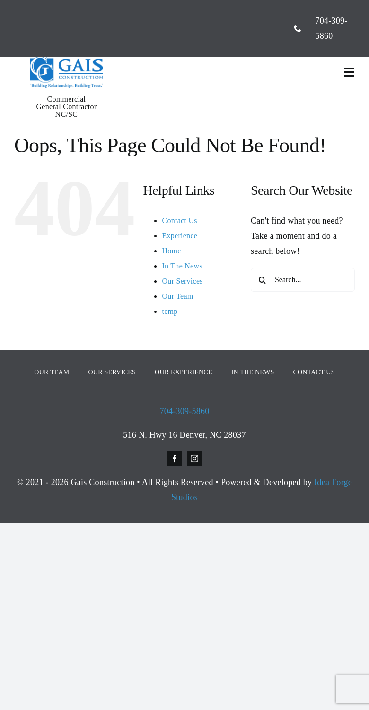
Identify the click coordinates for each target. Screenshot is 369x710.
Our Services (182, 281)
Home (171, 251)
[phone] (297, 28)
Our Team (177, 296)
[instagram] (194, 458)
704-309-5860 (184, 411)
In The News (182, 266)
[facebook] (174, 458)
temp (169, 311)
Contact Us (179, 220)
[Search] (262, 280)
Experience (179, 236)
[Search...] (303, 280)
